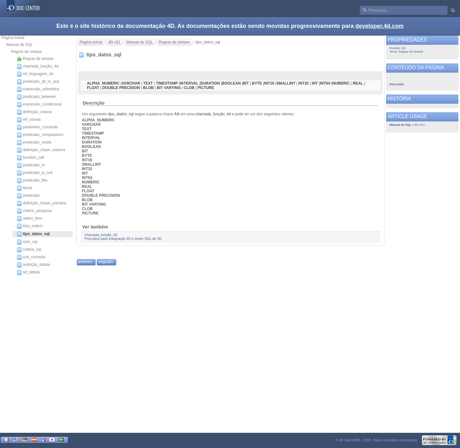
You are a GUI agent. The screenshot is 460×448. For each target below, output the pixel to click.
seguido (105, 261)
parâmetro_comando (37, 127)
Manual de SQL (19, 44)
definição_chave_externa (41, 150)
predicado (28, 195)
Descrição (93, 103)
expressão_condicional (39, 104)
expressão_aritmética (38, 89)
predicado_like (32, 180)
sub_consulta (31, 257)
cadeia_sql (29, 249)
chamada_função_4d (37, 66)
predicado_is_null (34, 173)
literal (24, 188)
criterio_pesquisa (34, 211)
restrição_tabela (33, 264)
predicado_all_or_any (38, 81)
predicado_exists (34, 142)
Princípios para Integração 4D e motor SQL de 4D (123, 238)
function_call (30, 157)
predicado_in (31, 165)
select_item (29, 218)
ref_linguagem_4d (35, 74)
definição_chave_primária (41, 203)
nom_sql (27, 242)
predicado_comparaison (40, 135)
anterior (85, 261)
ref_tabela (28, 272)
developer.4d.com (379, 26)
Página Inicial (13, 37)
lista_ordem (30, 226)
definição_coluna (34, 112)
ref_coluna (29, 119)
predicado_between (36, 96)
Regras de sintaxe (26, 51)
